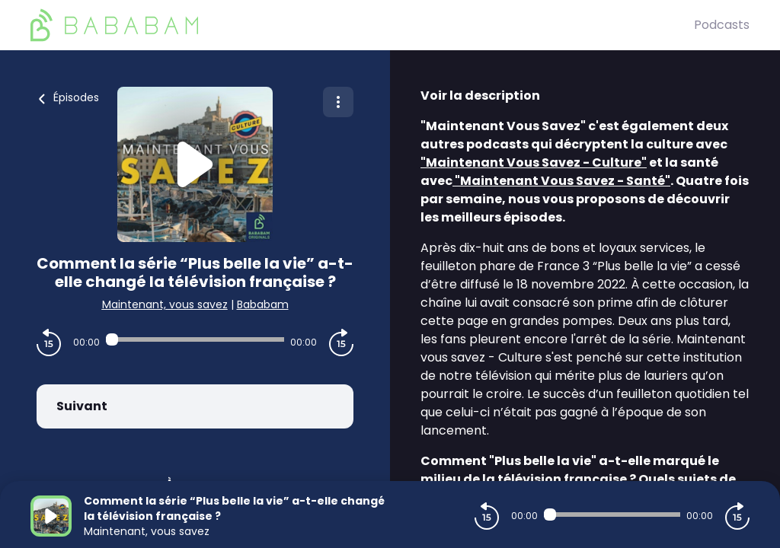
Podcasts (722, 24)
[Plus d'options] (338, 102)
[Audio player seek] (195, 339)
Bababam (263, 304)
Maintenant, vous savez (165, 304)
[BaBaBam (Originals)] (362, 25)
